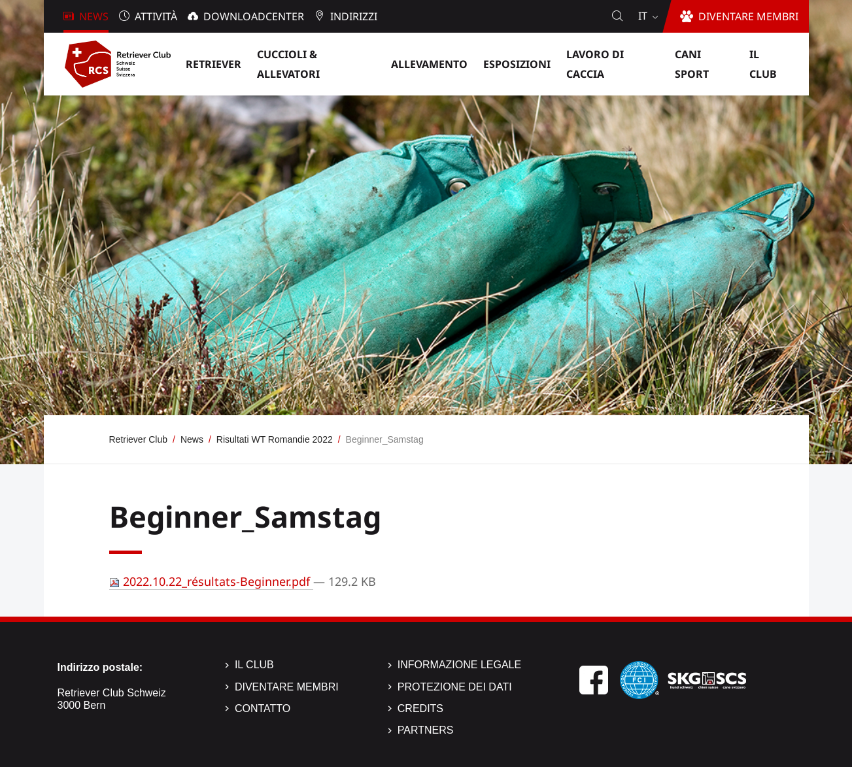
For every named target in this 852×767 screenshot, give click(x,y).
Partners (426, 730)
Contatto (262, 708)
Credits (420, 708)
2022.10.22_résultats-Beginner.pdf (211, 581)
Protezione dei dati (455, 686)
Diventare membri (287, 686)
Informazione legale (459, 664)
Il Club (254, 664)
